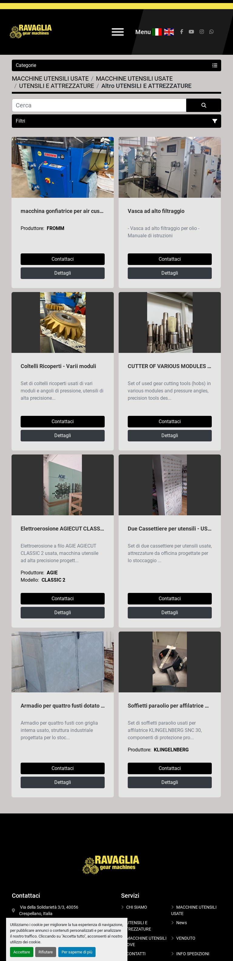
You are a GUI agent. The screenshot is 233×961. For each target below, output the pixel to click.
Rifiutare (46, 952)
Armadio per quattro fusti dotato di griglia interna (81, 705)
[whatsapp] (211, 32)
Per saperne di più (77, 952)
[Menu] (118, 32)
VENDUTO (185, 938)
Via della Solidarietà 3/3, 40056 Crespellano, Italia (49, 910)
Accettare (21, 952)
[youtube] (191, 32)
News (181, 922)
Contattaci (63, 259)
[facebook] (182, 32)
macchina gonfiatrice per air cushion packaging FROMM (89, 211)
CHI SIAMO (136, 907)
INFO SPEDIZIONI (192, 953)
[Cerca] (99, 105)
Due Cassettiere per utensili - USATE (172, 528)
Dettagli (62, 273)
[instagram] (201, 32)
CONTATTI (136, 953)
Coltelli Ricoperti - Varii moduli (58, 366)
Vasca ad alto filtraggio (156, 211)
